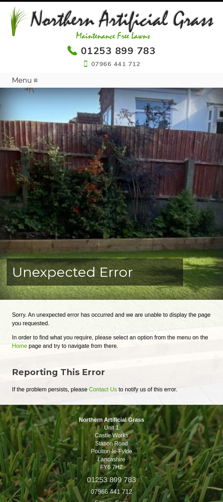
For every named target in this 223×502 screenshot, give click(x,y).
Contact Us (103, 389)
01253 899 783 (111, 479)
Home (19, 346)
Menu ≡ (25, 80)
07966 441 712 (111, 491)
